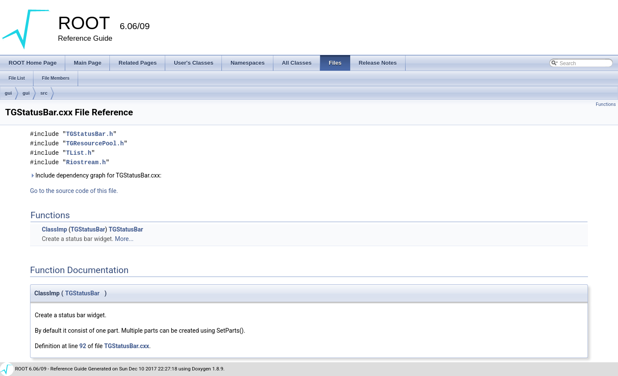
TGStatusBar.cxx (126, 346)
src (44, 93)
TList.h (78, 153)
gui (8, 93)
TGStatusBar (88, 229)
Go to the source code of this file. (74, 190)
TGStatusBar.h (89, 134)
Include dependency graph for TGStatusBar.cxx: (95, 175)
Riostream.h (86, 162)
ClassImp (54, 229)
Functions (606, 104)
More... (124, 238)
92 (82, 346)
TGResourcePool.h (95, 143)
